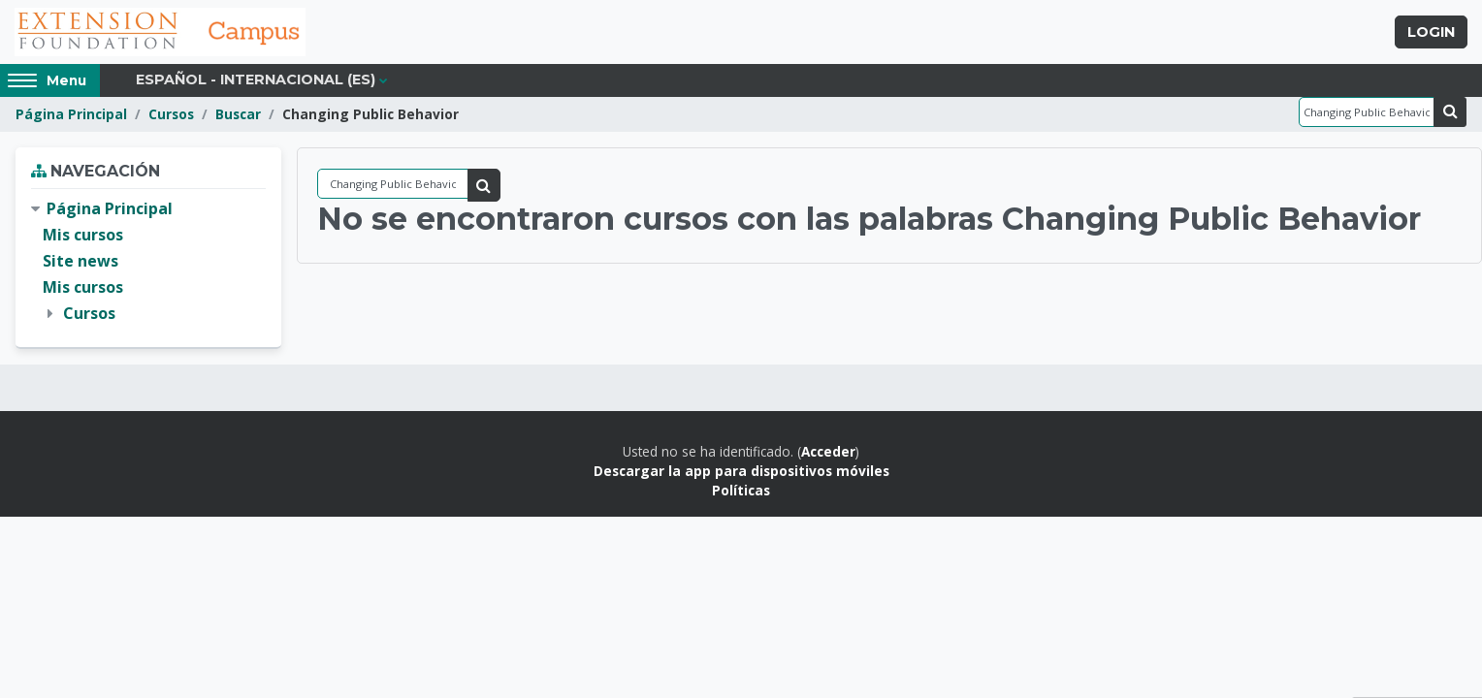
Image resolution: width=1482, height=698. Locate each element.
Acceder (828, 451)
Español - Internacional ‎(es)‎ (255, 79)
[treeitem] (148, 262)
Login (1431, 32)
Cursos (171, 114)
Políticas (741, 490)
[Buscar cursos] (1366, 112)
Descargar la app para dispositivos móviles (741, 470)
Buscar (238, 114)
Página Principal (71, 114)
